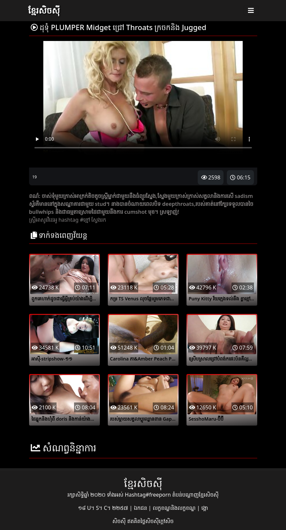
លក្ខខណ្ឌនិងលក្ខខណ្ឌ (175, 507)
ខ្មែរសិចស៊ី (44, 10)
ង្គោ (204, 507)
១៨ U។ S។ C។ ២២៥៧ (103, 507)
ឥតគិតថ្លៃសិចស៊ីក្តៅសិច (150, 521)
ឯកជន (141, 507)
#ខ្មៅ (85, 219)
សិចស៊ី (119, 521)
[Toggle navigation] (251, 11)
